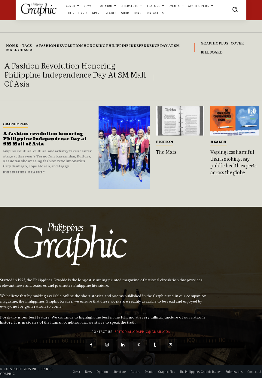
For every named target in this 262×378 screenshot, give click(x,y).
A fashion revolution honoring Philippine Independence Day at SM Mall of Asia (45, 139)
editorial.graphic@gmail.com (142, 332)
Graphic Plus (15, 123)
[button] (235, 9)
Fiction (164, 141)
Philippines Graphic (24, 172)
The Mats (166, 151)
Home (12, 45)
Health (218, 141)
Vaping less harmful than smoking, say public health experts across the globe (233, 161)
